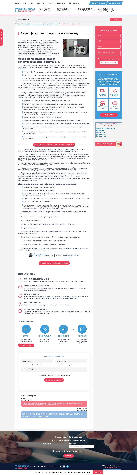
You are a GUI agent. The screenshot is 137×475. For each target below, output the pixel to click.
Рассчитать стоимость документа (54, 263)
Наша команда (61, 3)
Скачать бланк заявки (109, 144)
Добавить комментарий (54, 380)
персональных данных (63, 375)
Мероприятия (40, 3)
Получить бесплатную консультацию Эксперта (54, 145)
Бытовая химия (101, 134)
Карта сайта (54, 466)
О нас (25, 3)
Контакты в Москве (74, 3)
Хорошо (98, 472)
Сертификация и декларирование (66, 10)
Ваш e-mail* (47, 444)
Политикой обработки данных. (81, 472)
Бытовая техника (101, 136)
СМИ (32, 3)
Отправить (68, 456)
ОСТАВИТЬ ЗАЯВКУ (26, 345)
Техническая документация (46, 10)
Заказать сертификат (109, 62)
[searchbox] (77, 446)
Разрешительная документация (86, 10)
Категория (72, 444)
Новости (17, 3)
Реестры (50, 3)
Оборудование (100, 132)
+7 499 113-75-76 (111, 467)
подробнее (109, 115)
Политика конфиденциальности (40, 466)
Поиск (115, 19)
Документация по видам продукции (108, 10)
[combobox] (81, 446)
